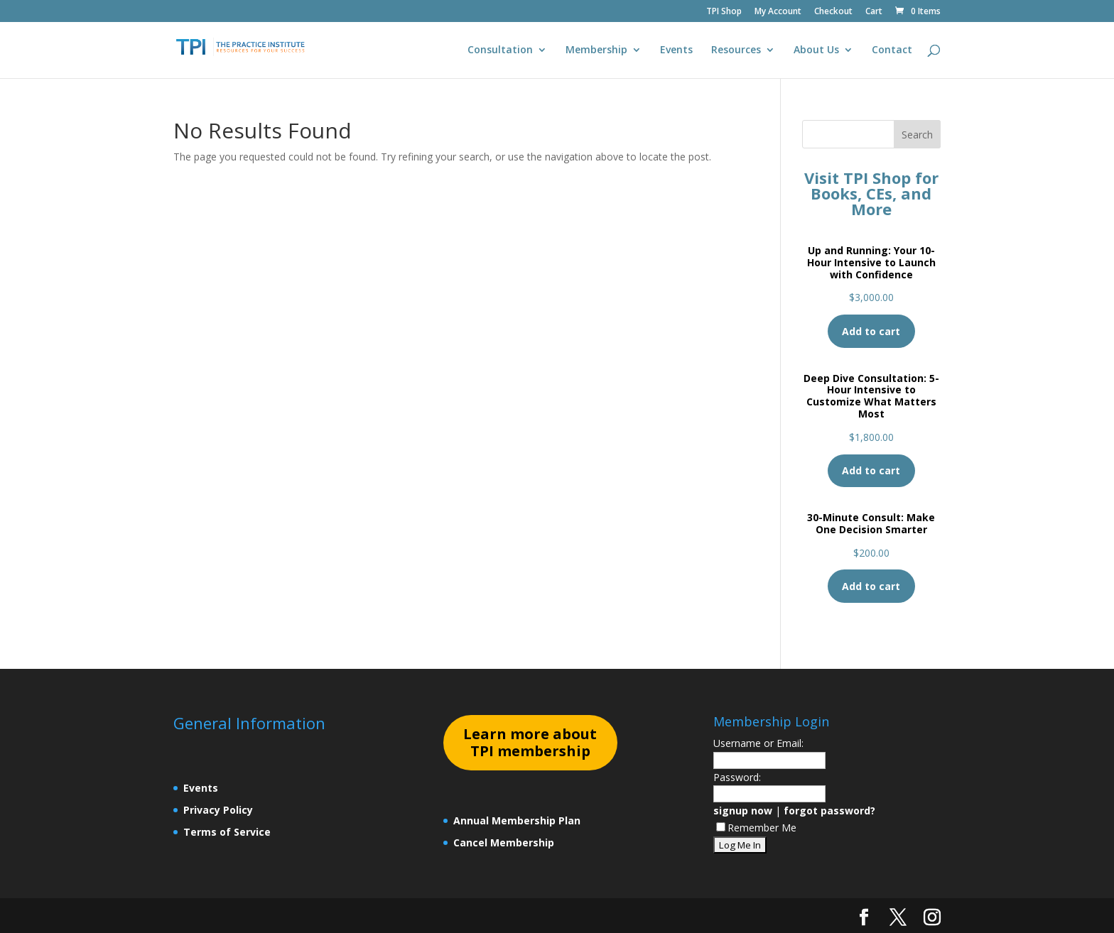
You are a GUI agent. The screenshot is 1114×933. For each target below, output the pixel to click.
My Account (778, 12)
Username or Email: (758, 743)
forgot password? (829, 810)
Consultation (500, 50)
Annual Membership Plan (516, 820)
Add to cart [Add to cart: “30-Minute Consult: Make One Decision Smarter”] (871, 586)
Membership (596, 50)
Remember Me (756, 827)
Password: (737, 777)
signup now (742, 810)
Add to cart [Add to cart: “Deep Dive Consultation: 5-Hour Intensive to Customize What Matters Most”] (871, 470)
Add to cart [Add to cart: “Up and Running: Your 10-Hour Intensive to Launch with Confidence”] (871, 331)
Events (676, 50)
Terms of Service (227, 832)
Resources (736, 50)
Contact (892, 50)
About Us (816, 50)
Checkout (833, 12)
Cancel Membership (503, 842)
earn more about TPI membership (530, 742)
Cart (873, 12)
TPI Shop (724, 12)
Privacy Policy (218, 810)
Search (917, 134)
